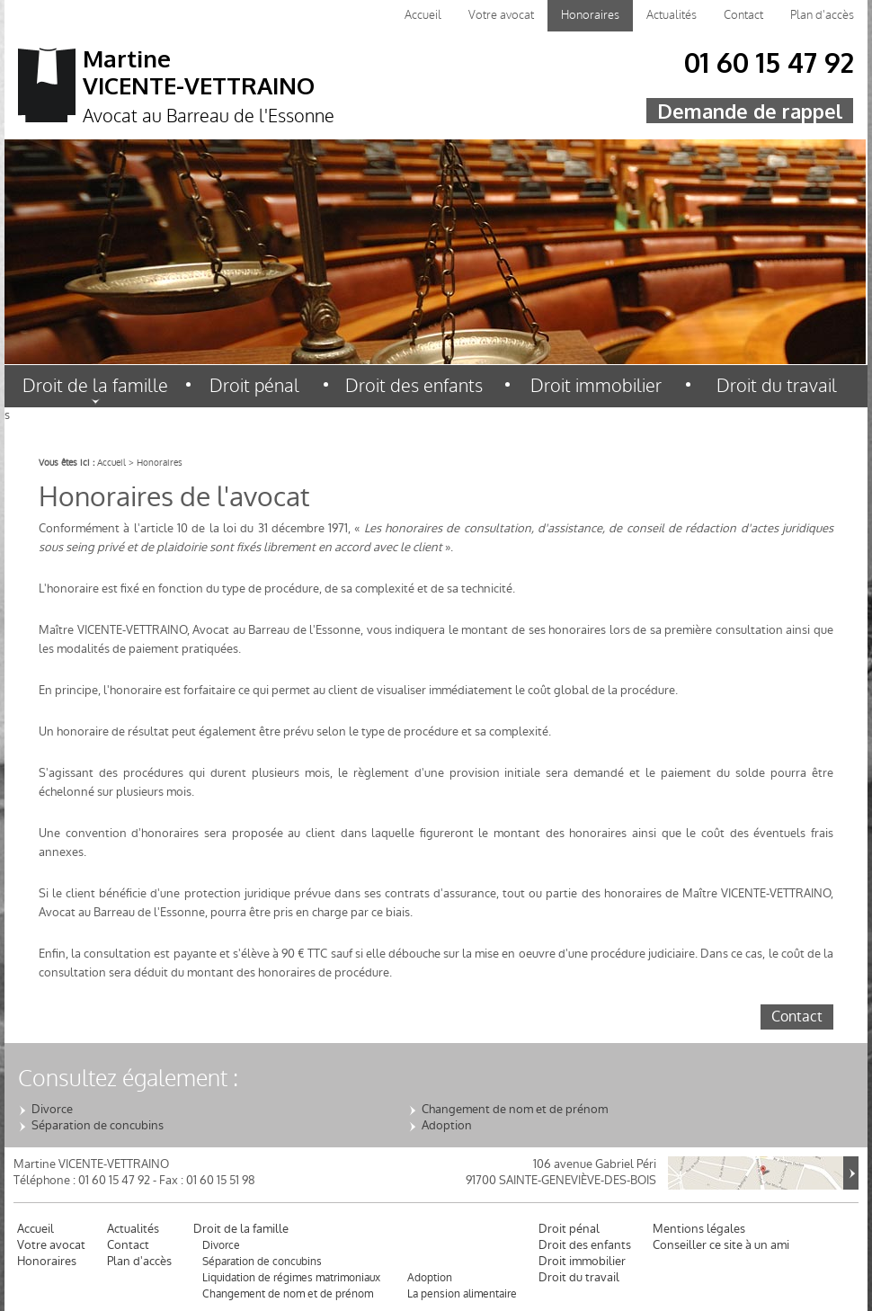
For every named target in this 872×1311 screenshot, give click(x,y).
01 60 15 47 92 (769, 66)
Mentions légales (699, 1229)
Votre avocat (501, 15)
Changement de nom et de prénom (515, 1109)
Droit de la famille (95, 386)
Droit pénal (254, 386)
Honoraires (590, 15)
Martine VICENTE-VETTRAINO (262, 87)
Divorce (52, 1109)
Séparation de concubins (97, 1126)
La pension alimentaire (462, 1294)
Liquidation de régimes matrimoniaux (291, 1278)
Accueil (423, 15)
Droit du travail (776, 386)
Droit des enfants (414, 386)
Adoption (447, 1126)
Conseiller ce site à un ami (721, 1245)
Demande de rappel (749, 110)
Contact (743, 15)
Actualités (671, 15)
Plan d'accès (822, 15)
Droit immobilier (596, 386)
